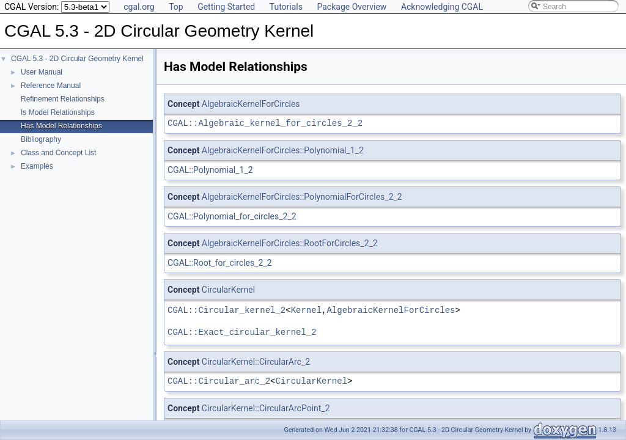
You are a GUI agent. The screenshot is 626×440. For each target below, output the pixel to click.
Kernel (306, 310)
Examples (37, 166)
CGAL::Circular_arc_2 (219, 381)
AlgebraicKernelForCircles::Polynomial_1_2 (283, 150)
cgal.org (138, 7)
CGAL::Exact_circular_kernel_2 (242, 332)
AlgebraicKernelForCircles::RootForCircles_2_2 (290, 243)
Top (176, 7)
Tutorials (286, 7)
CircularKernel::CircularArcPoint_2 (266, 408)
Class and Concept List (58, 152)
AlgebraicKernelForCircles (251, 104)
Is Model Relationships (58, 112)
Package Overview (351, 7)
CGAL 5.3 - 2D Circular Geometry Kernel (77, 58)
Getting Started (226, 7)
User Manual (41, 72)
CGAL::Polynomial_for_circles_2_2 (232, 216)
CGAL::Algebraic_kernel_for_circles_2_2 (265, 123)
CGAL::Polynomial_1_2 (210, 170)
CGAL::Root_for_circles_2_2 (220, 263)
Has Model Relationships (61, 126)
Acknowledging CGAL (442, 7)
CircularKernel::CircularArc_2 (256, 362)
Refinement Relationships (63, 99)
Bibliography (41, 139)
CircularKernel (228, 290)
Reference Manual (51, 85)
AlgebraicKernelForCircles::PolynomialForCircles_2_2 (302, 197)
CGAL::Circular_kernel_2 (226, 310)
